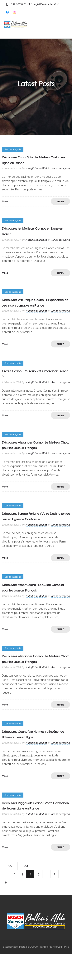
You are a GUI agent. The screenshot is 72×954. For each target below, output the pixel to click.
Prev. (10, 866)
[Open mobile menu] (64, 28)
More (5, 201)
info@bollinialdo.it (45, 4)
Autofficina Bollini (36, 168)
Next (25, 866)
